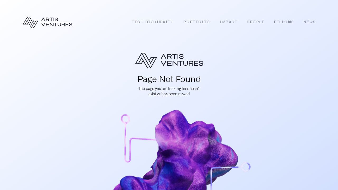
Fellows (284, 22)
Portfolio (196, 22)
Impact (228, 22)
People (256, 22)
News (309, 22)
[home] (47, 22)
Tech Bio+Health (153, 22)
